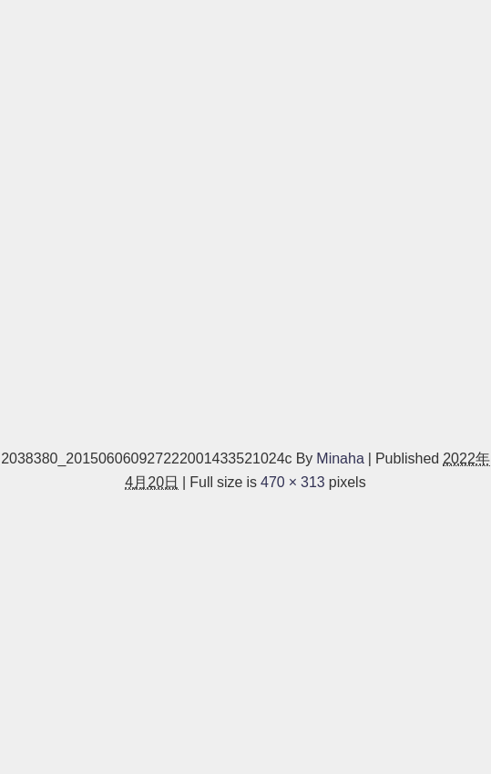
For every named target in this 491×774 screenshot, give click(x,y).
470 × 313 (293, 481)
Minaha (339, 458)
